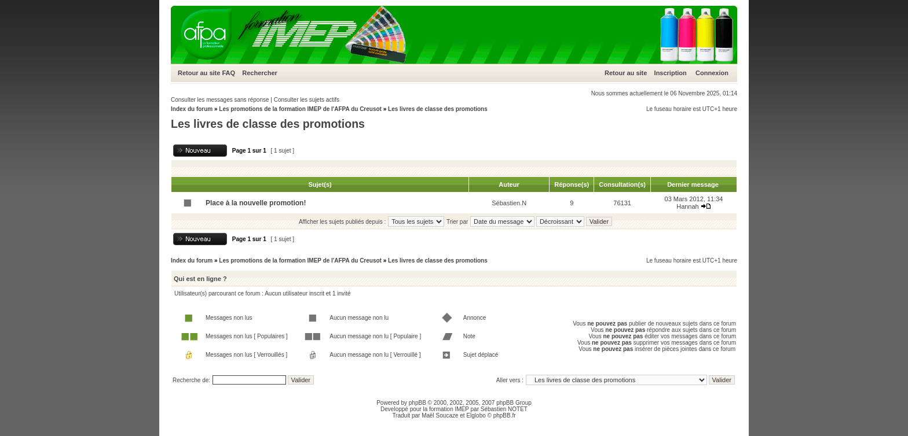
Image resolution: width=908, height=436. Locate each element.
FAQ (228, 72)
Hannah (687, 206)
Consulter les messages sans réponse (220, 100)
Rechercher (259, 72)
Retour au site (199, 72)
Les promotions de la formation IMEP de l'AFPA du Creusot (300, 109)
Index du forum (192, 109)
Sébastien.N (509, 202)
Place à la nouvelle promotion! (256, 203)
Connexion (711, 72)
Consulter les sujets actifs (306, 100)
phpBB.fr (504, 415)
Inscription (670, 72)
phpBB (417, 403)
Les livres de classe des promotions (438, 109)
